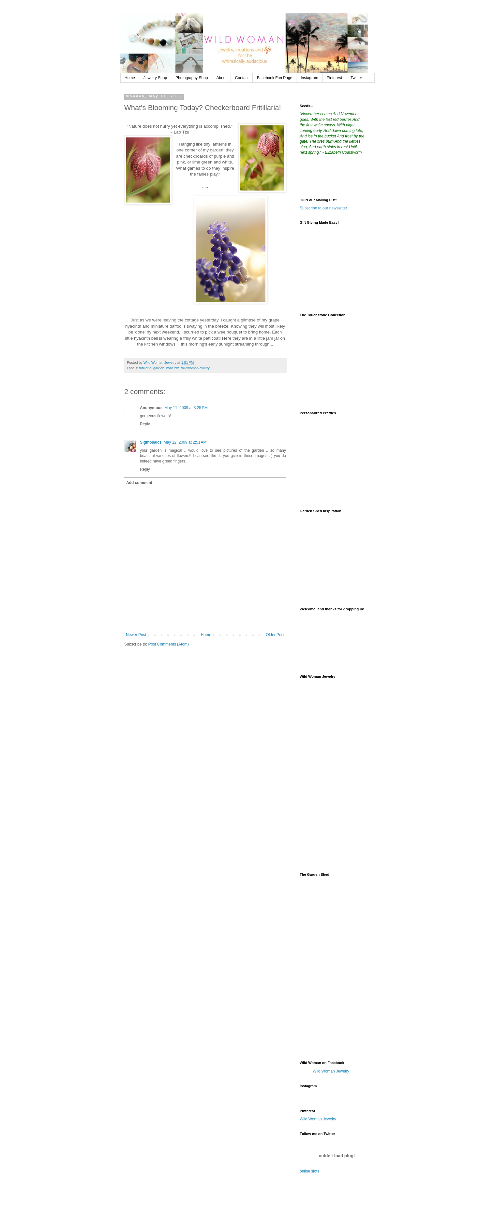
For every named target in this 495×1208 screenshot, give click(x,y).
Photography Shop (191, 78)
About (221, 78)
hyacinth (172, 368)
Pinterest (334, 78)
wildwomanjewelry (195, 368)
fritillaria (145, 368)
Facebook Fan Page (274, 78)
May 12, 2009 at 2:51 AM (185, 442)
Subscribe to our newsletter (323, 208)
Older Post (275, 634)
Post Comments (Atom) (168, 644)
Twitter (356, 78)
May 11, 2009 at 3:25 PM (185, 407)
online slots (309, 1171)
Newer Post (136, 634)
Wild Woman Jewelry (331, 1071)
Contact (241, 78)
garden (158, 368)
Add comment (139, 482)
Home (130, 78)
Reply (145, 424)
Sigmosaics (151, 442)
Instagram (309, 78)
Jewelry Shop (155, 78)
